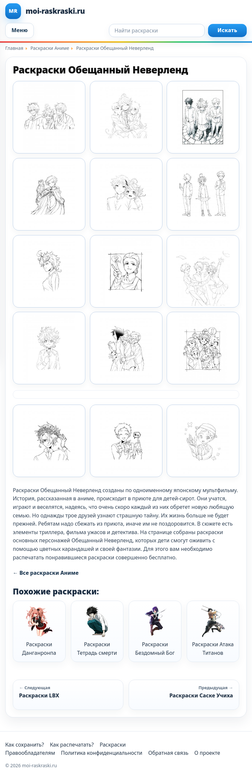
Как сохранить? (24, 744)
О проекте (207, 752)
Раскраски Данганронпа (39, 631)
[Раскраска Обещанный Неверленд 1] (49, 117)
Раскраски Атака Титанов (213, 631)
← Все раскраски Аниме (46, 572)
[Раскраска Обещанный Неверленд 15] (49, 271)
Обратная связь (168, 752)
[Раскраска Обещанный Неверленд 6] (203, 348)
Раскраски (113, 744)
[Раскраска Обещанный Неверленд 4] (49, 348)
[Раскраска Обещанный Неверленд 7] (49, 441)
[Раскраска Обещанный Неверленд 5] (126, 348)
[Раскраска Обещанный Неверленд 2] (126, 271)
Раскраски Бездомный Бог (155, 631)
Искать (227, 30)
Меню (19, 30)
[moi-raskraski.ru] (126, 11)
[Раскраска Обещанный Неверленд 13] (126, 194)
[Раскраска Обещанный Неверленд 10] (126, 117)
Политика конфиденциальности (101, 752)
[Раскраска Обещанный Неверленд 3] (203, 271)
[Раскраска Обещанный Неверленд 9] (203, 441)
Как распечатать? (72, 744)
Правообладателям (30, 752)
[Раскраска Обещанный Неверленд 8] (126, 441)
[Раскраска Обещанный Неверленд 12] (49, 194)
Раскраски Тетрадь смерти (97, 631)
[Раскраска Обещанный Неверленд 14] (203, 194)
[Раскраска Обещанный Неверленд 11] (203, 117)
